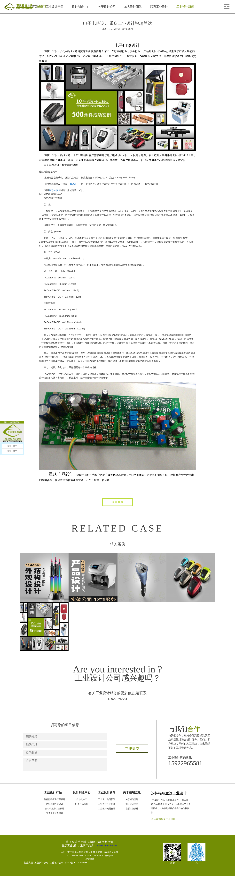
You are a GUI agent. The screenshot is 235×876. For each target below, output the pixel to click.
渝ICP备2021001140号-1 (77, 862)
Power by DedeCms (107, 845)
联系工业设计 (131, 808)
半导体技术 (54, 190)
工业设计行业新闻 (106, 804)
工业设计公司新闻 (106, 799)
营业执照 (28, 862)
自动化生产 (81, 799)
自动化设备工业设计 (54, 808)
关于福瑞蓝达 (131, 799)
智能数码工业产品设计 (54, 799)
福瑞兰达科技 (111, 852)
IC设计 (73, 184)
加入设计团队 (131, 804)
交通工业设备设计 (54, 813)
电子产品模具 (81, 804)
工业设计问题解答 (106, 808)
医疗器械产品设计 (54, 804)
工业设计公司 (41, 862)
